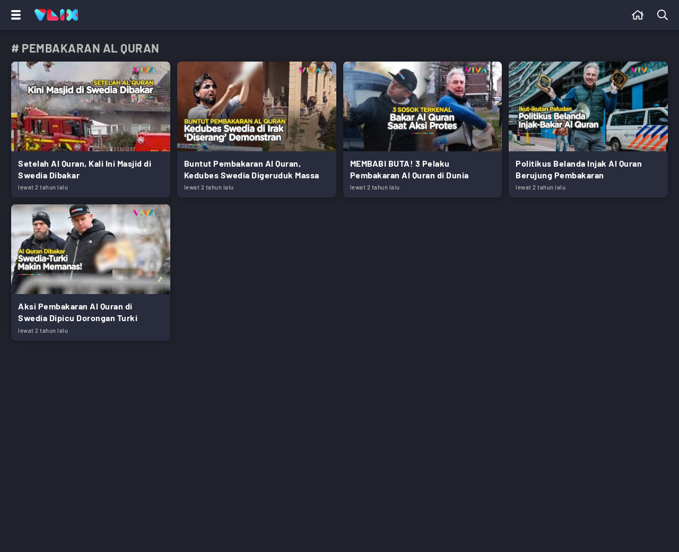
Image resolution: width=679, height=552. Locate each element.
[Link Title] (90, 129)
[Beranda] (638, 15)
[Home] (56, 15)
